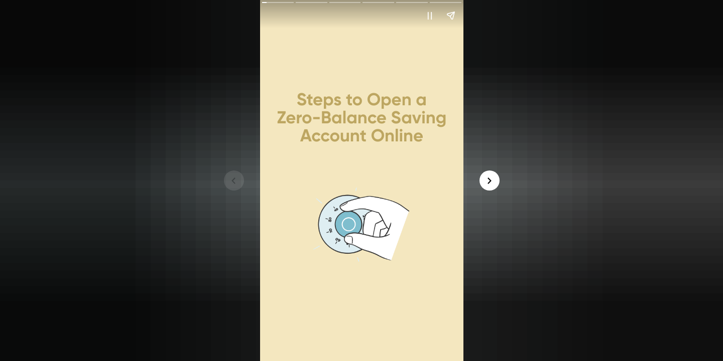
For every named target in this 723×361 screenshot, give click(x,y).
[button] (429, 15)
